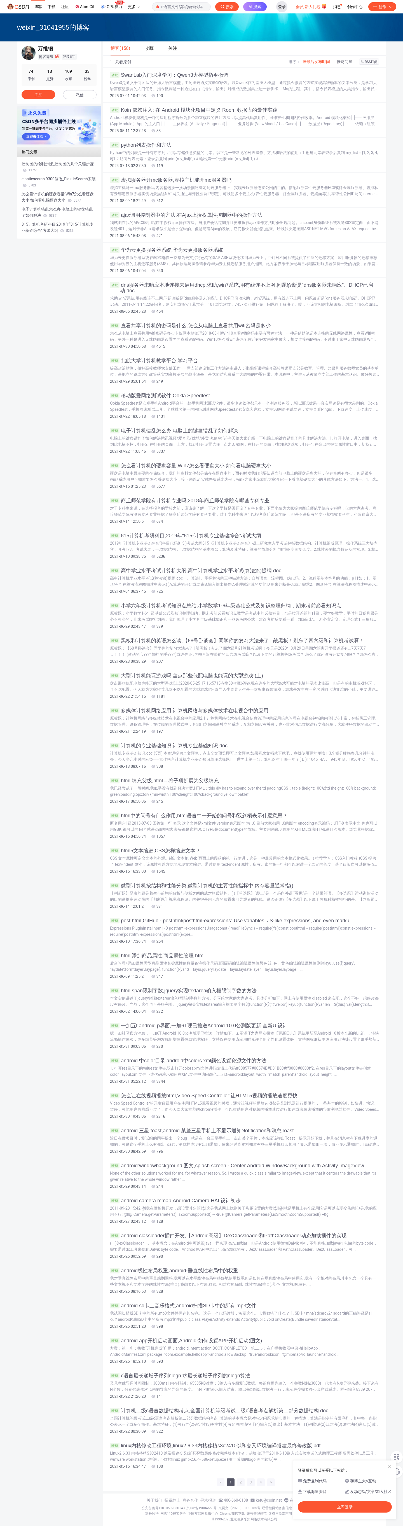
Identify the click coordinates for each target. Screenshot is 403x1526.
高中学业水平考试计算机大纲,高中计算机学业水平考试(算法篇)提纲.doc (195, 570)
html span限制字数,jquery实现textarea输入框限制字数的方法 (183, 990)
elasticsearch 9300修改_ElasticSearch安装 (59, 182)
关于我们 (154, 1500)
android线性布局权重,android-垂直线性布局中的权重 (174, 1270)
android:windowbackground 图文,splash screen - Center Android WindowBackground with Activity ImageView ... (240, 1165)
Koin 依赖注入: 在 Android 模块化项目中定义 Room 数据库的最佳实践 (193, 110)
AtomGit (84, 6)
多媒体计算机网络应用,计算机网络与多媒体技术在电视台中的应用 (189, 710)
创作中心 (355, 6)
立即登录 (345, 1507)
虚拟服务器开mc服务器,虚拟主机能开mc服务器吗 (170, 180)
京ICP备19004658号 (201, 1508)
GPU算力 (112, 5)
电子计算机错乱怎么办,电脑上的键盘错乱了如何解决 (174, 430)
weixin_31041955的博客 (53, 27)
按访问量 (344, 61)
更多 (134, 6)
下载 (51, 6)
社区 (65, 6)
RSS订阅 (369, 62)
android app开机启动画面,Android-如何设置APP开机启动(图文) (186, 1340)
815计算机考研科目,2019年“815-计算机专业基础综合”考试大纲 (185, 535)
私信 (80, 95)
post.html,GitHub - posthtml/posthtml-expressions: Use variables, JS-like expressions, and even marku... (231, 920)
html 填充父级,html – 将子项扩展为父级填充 (164, 780)
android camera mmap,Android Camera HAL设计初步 (175, 1200)
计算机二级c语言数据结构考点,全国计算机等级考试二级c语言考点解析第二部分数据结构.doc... (221, 1410)
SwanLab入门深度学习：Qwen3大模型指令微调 (169, 75)
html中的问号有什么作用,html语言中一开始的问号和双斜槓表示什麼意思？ (198, 815)
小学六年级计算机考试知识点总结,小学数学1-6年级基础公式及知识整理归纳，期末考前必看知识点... (227, 605)
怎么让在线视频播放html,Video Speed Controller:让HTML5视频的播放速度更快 (203, 1095)
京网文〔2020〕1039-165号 (240, 1508)
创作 (382, 6)
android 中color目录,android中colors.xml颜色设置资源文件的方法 (188, 1060)
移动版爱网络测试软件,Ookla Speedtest (160, 395)
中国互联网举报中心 (203, 1514)
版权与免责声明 (280, 1514)
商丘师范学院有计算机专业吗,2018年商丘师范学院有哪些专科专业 (190, 500)
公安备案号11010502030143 (163, 1508)
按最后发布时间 (316, 61)
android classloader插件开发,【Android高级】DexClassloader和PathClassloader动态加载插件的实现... (230, 1235)
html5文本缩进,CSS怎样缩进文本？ (155, 850)
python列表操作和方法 (140, 145)
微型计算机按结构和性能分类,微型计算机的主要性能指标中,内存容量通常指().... (204, 885)
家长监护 (152, 1514)
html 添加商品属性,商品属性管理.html (157, 955)
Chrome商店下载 (232, 1514)
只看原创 (120, 62)
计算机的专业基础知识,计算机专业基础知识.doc (169, 745)
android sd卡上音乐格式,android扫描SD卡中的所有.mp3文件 (183, 1305)
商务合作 (190, 1500)
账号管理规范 (257, 1514)
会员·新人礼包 (311, 6)
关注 (38, 94)
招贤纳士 (172, 1500)
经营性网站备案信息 (277, 1508)
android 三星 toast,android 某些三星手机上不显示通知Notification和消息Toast (202, 1130)
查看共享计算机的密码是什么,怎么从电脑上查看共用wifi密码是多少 (190, 325)
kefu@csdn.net (269, 1500)
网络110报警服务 (173, 1514)
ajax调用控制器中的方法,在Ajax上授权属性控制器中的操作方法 (186, 215)
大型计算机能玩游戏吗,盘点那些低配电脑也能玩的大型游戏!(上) (186, 675)
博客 (38, 6)
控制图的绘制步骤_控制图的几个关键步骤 (58, 167)
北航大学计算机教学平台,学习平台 (154, 360)
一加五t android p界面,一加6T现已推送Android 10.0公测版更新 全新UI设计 (199, 1025)
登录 (282, 6)
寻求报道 (208, 1500)
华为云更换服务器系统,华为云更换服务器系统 (166, 250)
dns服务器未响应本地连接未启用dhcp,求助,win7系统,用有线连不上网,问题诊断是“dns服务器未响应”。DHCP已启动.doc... (241, 287)
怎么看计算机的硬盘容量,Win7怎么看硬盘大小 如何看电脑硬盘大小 (190, 465)
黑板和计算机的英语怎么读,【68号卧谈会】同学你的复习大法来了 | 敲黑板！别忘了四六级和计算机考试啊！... (239, 640)
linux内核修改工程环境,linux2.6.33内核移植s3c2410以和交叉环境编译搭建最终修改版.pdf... (217, 1445)
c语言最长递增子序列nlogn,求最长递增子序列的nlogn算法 (180, 1375)
